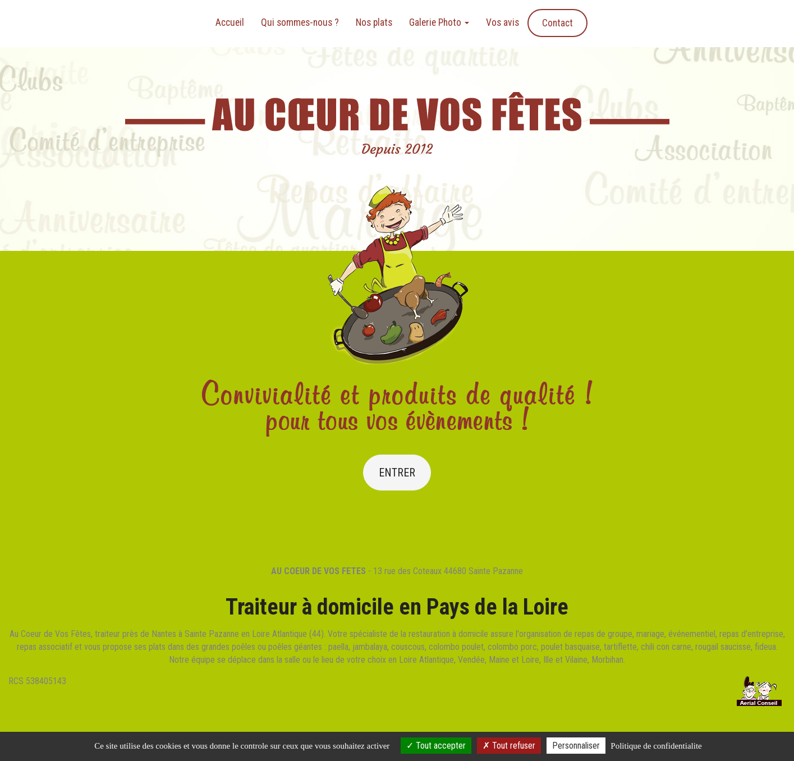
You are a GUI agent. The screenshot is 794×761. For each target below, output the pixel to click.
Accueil (229, 22)
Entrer (397, 472)
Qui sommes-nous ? (300, 22)
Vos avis (502, 22)
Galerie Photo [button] (439, 22)
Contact (557, 23)
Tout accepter (436, 745)
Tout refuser (509, 745)
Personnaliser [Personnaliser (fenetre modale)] (576, 745)
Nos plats (374, 22)
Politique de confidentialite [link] (656, 745)
